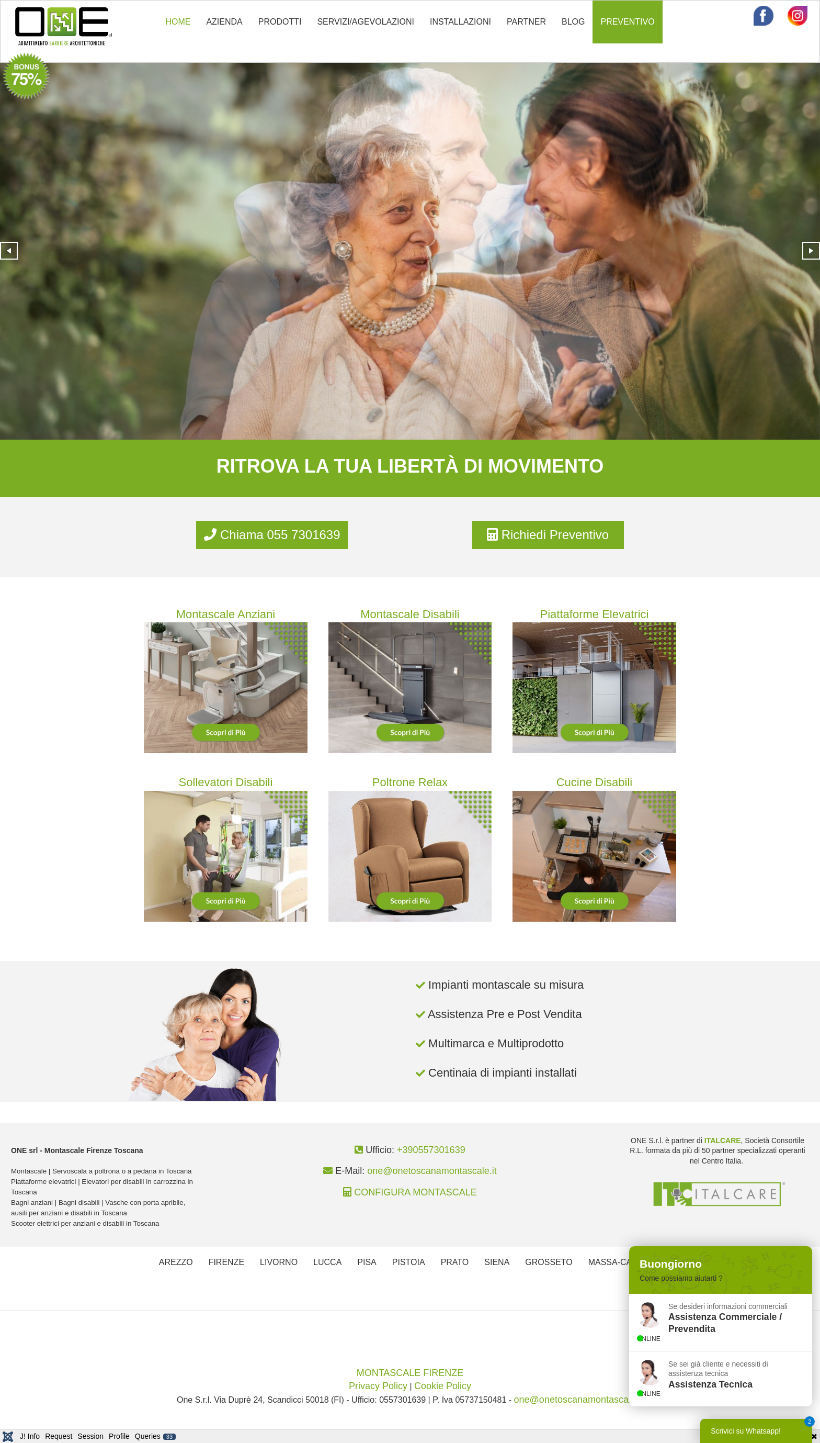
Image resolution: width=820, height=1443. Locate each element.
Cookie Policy (442, 1386)
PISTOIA (408, 1262)
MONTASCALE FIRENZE (410, 1373)
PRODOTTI (280, 21)
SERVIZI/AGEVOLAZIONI (365, 21)
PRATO (455, 1262)
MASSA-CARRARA (625, 1262)
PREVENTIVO (627, 21)
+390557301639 (431, 1150)
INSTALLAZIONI (460, 21)
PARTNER (526, 21)
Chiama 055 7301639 (272, 535)
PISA (366, 1262)
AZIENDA (224, 21)
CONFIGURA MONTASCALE (415, 1192)
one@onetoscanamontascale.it (431, 1171)
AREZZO (176, 1262)
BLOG (573, 21)
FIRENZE (226, 1262)
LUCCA (327, 1262)
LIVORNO (279, 1262)
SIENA (496, 1262)
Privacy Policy (378, 1386)
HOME (177, 21)
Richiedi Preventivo (548, 535)
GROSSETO (548, 1262)
